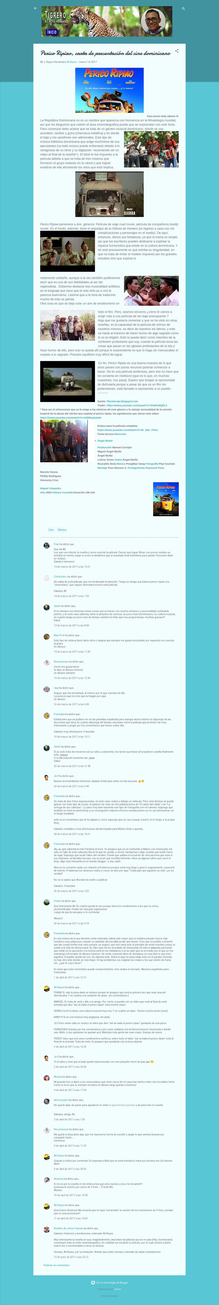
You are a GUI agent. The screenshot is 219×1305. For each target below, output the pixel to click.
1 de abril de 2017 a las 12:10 (70, 977)
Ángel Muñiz (105, 440)
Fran (56, 544)
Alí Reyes (59, 987)
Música (121, 463)
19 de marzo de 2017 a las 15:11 (72, 736)
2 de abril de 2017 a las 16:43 (70, 1046)
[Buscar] (184, 9)
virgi (56, 687)
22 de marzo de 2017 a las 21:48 (72, 766)
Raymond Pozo (155, 467)
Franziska (59, 714)
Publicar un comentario (57, 1265)
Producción (105, 447)
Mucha (57, 1076)
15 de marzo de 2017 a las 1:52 (71, 596)
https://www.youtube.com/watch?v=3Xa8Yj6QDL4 (137, 405)
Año (42, 492)
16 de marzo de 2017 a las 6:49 (71, 704)
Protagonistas (136, 467)
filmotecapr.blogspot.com (122, 401)
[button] (177, 51)
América (58, 1178)
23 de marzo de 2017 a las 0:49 (71, 786)
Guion (118, 459)
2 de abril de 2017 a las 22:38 (70, 1066)
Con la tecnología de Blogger (109, 1282)
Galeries (117, 1289)
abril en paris (61, 1100)
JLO (56, 776)
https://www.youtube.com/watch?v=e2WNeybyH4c (70, 417)
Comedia (67, 492)
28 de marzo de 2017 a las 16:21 (72, 834)
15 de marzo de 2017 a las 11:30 (72, 651)
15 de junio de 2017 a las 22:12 (71, 1257)
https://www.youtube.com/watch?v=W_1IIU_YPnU (128, 429)
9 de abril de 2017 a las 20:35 (70, 1168)
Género (56, 492)
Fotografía (152, 463)
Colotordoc (60, 576)
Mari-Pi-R (59, 635)
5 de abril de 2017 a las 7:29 (69, 1119)
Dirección (120, 434)
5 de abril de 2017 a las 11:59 (70, 1145)
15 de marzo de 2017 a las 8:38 (71, 625)
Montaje (102, 467)
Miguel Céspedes (50, 488)
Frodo (57, 900)
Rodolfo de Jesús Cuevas (68, 1228)
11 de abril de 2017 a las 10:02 (71, 1218)
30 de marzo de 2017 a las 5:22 (71, 891)
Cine (51, 529)
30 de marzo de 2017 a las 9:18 (71, 923)
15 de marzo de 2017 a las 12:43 (72, 678)
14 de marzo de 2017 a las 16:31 (72, 566)
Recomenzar (61, 661)
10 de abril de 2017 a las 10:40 (71, 1195)
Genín (57, 606)
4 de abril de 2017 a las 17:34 (70, 1090)
